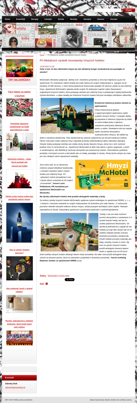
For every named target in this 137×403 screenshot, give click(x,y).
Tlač (131, 4)
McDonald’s (53, 275)
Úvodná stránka (98, 4)
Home (42, 55)
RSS (124, 4)
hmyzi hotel (64, 275)
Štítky (43, 275)
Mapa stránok (113, 4)
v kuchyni (19, 96)
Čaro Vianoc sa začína (19, 92)
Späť (42, 283)
